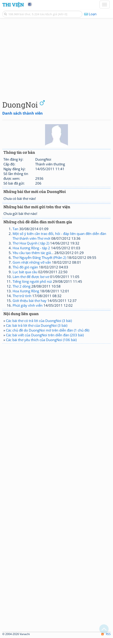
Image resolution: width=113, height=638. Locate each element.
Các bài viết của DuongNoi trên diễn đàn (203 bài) (45, 335)
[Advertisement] (56, 58)
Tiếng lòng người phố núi (32, 281)
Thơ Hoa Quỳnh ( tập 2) (31, 243)
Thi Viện (13, 4)
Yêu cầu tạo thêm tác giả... (33, 252)
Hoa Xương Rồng (26, 291)
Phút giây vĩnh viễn (28, 305)
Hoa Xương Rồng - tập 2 (31, 248)
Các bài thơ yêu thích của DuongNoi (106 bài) (41, 339)
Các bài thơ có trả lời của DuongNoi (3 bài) (39, 320)
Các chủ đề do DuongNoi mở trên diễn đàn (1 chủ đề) (47, 330)
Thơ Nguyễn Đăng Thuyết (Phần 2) (39, 257)
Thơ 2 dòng (21, 286)
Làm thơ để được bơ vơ (31, 276)
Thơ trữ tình (22, 295)
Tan (15, 228)
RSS (106, 634)
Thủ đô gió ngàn (25, 267)
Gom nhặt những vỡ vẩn (32, 262)
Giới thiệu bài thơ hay (29, 300)
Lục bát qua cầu (25, 272)
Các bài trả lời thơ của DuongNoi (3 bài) (36, 325)
